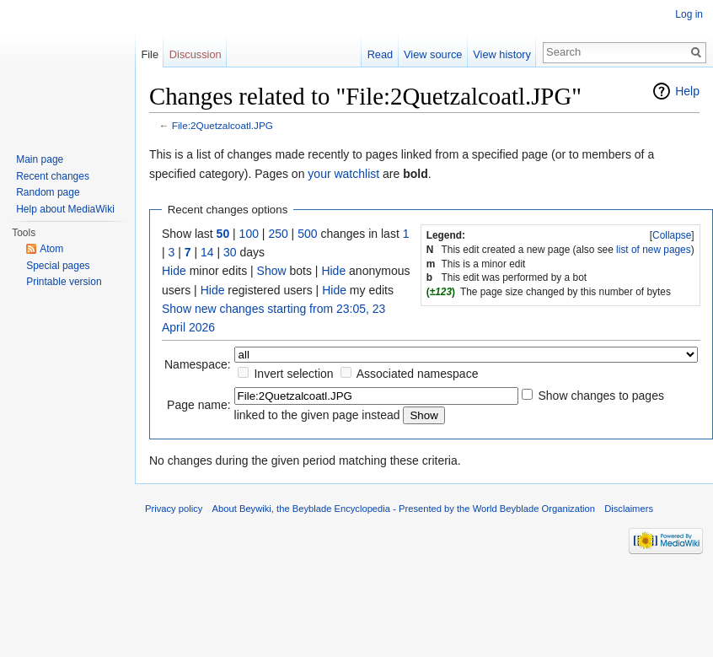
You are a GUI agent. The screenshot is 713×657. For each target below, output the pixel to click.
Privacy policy (173, 509)
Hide (174, 270)
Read (380, 54)
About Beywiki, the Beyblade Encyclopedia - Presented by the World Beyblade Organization (403, 509)
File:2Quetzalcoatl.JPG (222, 125)
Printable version (63, 282)
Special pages (57, 266)
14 (207, 252)
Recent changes (52, 176)
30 (230, 252)
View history (502, 54)
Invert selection (293, 373)
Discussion (195, 54)
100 (249, 233)
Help (687, 91)
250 (277, 233)
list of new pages (653, 250)
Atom (51, 249)
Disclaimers (628, 509)
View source (433, 54)
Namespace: (197, 364)
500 (307, 233)
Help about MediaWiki (65, 209)
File (149, 54)
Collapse (671, 235)
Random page (47, 192)
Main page (39, 159)
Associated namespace (417, 373)
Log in (689, 14)
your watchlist (343, 173)
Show (272, 270)
